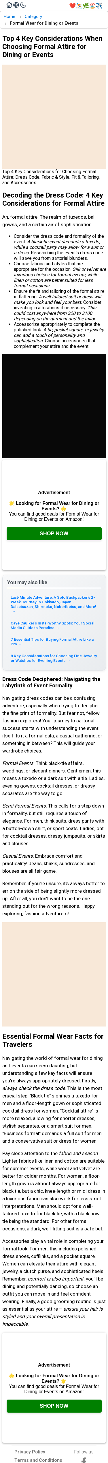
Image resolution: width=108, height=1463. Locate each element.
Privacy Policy (29, 1452)
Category (33, 16)
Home (9, 16)
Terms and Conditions (38, 1460)
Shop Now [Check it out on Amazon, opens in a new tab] (54, 533)
